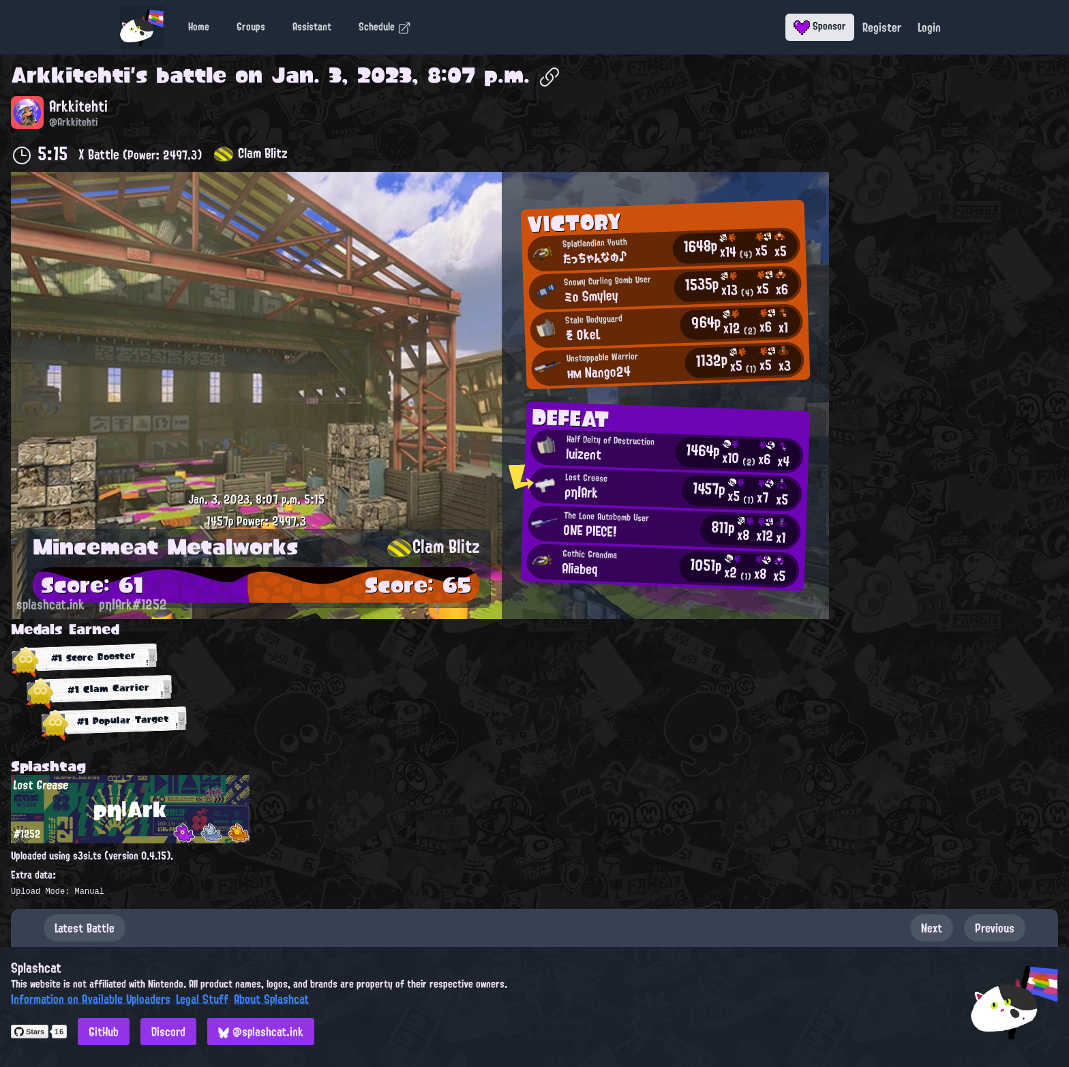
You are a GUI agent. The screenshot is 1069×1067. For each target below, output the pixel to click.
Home (198, 26)
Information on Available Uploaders (90, 999)
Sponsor (820, 25)
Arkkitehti (70, 75)
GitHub (104, 1031)
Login (929, 27)
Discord (168, 1031)
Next (931, 928)
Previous (994, 928)
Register (881, 27)
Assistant (311, 26)
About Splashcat (271, 999)
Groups (251, 26)
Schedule (385, 26)
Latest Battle (85, 928)
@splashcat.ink (260, 1031)
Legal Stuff (202, 999)
